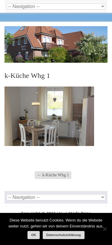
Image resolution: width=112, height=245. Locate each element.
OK (33, 235)
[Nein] (105, 229)
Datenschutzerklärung (63, 235)
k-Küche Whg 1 (53, 175)
